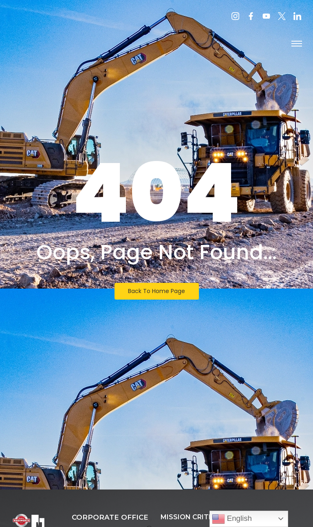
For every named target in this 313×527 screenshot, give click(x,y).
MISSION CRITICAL (193, 517)
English (232, 518)
